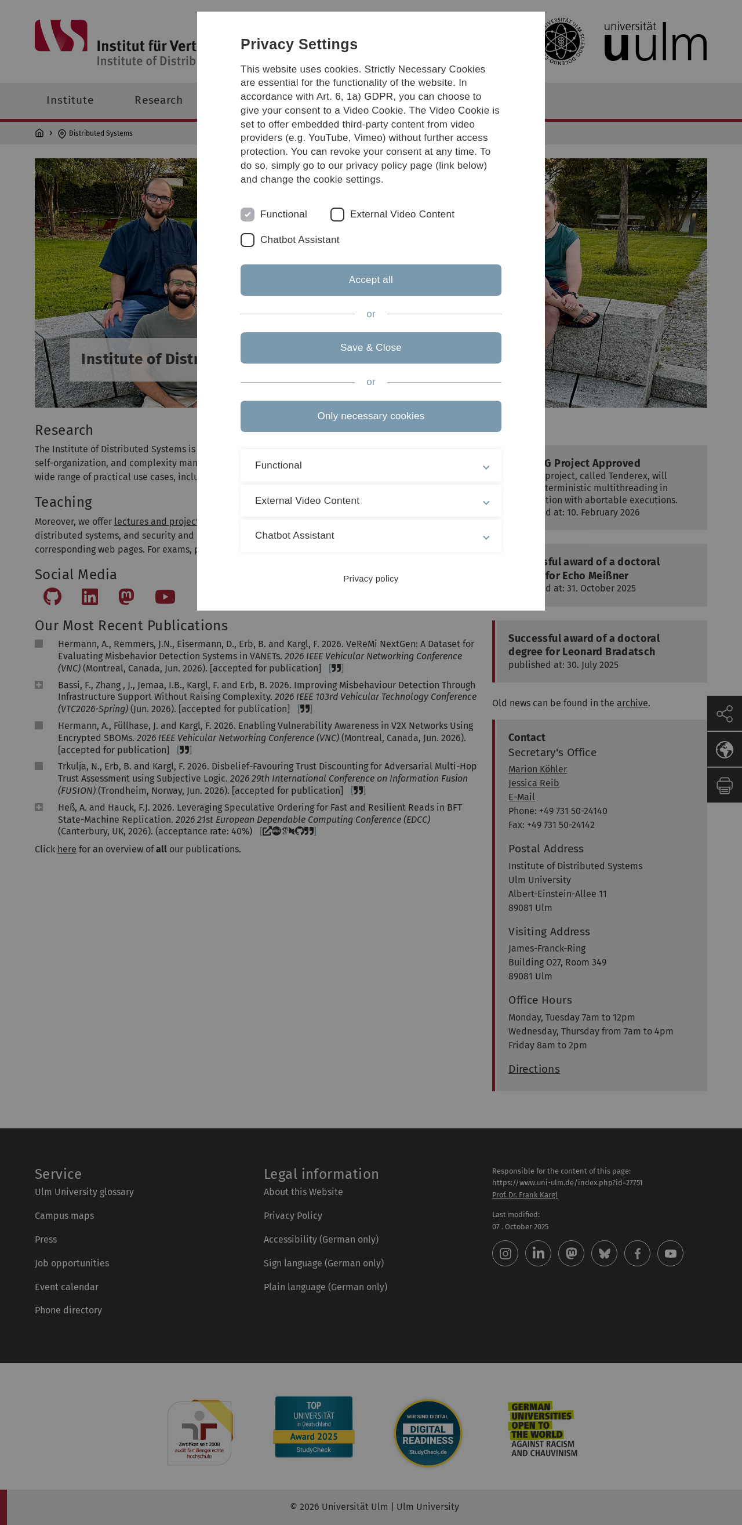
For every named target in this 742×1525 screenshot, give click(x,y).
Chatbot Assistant (300, 239)
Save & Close (371, 347)
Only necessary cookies (370, 416)
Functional (283, 214)
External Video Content (402, 214)
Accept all (371, 279)
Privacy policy (370, 578)
